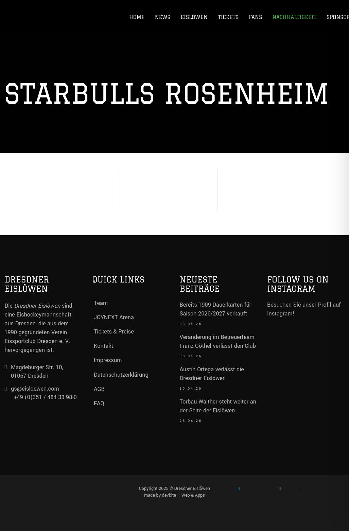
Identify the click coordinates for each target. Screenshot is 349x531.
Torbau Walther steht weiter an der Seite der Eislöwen (218, 406)
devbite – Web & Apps (183, 495)
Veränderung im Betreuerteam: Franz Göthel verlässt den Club (218, 341)
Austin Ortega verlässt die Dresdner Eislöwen (212, 373)
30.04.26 (191, 356)
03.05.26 (191, 324)
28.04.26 (191, 421)
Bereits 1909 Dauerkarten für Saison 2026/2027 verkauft (215, 309)
